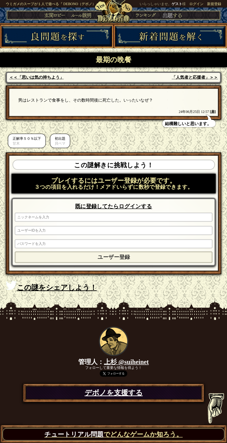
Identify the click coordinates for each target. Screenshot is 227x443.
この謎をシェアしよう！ (51, 286)
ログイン (196, 4)
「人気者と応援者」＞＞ (195, 77)
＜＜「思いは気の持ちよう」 (36, 77)
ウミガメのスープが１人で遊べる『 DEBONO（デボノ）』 (53, 4)
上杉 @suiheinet (126, 361)
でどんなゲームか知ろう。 (113, 434)
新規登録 (214, 4)
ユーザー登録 (114, 257)
